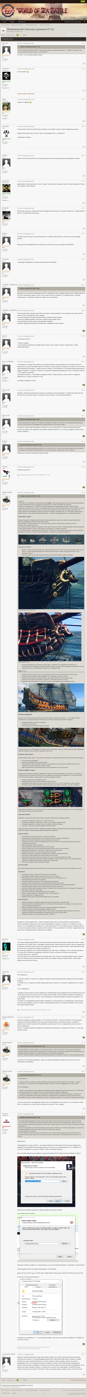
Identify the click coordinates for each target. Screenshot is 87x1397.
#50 (83, 1354)
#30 (83, 155)
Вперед (25, 35)
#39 (83, 390)
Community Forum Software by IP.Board (77, 1393)
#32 (83, 208)
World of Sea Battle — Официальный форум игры (12, 1390)
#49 (83, 1113)
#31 (83, 181)
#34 (83, 259)
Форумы (12, 22)
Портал (4, 22)
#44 (83, 939)
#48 (83, 1071)
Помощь (14, 1393)
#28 (83, 99)
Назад (3, 35)
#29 (83, 126)
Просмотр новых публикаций (72, 22)
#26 (83, 43)
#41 (83, 441)
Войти (82, 1)
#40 (83, 415)
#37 (83, 336)
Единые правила (67, 1390)
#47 (83, 1042)
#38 (83, 361)
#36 (83, 310)
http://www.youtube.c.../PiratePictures (26, 93)
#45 (83, 971)
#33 (83, 233)
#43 (83, 492)
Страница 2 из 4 (10, 35)
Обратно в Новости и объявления (78, 1380)
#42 (83, 466)
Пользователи (22, 22)
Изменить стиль (6, 1393)
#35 (83, 284)
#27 (83, 68)
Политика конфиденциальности (78, 1390)
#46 (83, 1017)
